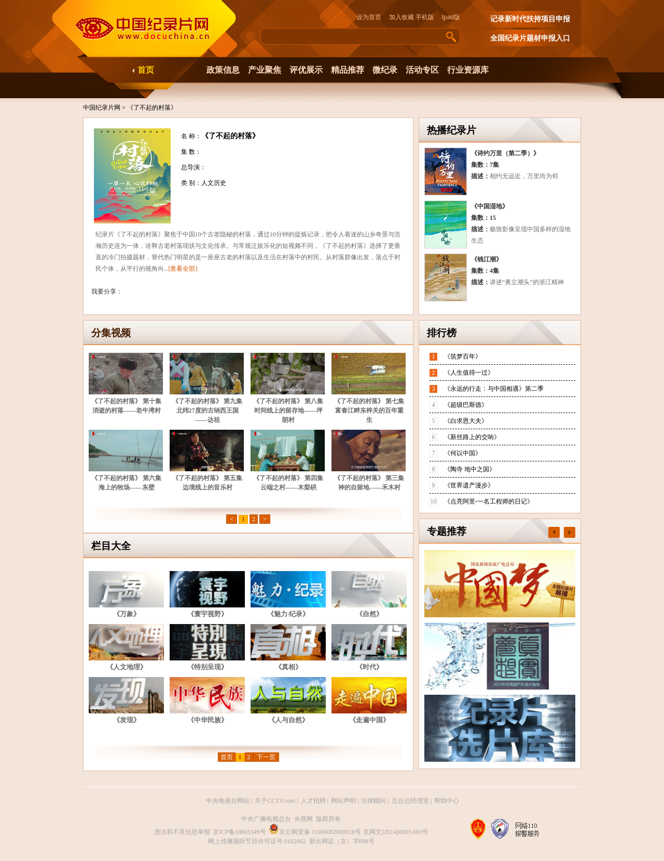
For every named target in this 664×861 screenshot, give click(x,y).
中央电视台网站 (228, 800)
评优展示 (306, 69)
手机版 (425, 17)
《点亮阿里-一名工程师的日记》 (488, 501)
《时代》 (369, 667)
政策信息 (223, 69)
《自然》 (369, 614)
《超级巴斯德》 (466, 404)
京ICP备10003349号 (239, 832)
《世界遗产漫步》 (469, 485)
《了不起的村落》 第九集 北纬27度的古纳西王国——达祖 (207, 410)
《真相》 (288, 667)
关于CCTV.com (275, 800)
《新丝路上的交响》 (472, 437)
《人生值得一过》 (469, 372)
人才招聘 (313, 800)
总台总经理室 (410, 800)
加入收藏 (401, 17)
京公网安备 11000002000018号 (315, 832)
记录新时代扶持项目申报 (530, 19)
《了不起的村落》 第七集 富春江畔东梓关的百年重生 (369, 410)
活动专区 (422, 69)
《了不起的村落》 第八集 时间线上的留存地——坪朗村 (288, 410)
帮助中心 (446, 800)
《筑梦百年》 (462, 356)
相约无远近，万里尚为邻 (524, 176)
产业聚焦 (264, 69)
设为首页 (372, 17)
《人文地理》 (126, 667)
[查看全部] (183, 268)
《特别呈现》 (207, 667)
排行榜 (442, 332)
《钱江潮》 (486, 259)
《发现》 (126, 720)
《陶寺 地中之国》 (469, 469)
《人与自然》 (288, 720)
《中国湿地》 (489, 206)
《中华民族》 (207, 720)
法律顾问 (373, 800)
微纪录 (384, 69)
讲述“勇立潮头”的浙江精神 (527, 282)
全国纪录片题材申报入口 (530, 38)
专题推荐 (446, 531)
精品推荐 (347, 69)
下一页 (266, 757)
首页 (145, 69)
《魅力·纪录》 (288, 614)
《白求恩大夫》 (466, 421)
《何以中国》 (462, 453)
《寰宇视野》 (207, 614)
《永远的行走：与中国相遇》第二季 (494, 388)
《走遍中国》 (369, 720)
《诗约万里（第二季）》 (505, 153)
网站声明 (343, 800)
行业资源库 (468, 69)
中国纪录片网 (102, 107)
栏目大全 (111, 545)
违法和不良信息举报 (182, 832)
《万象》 (126, 614)
